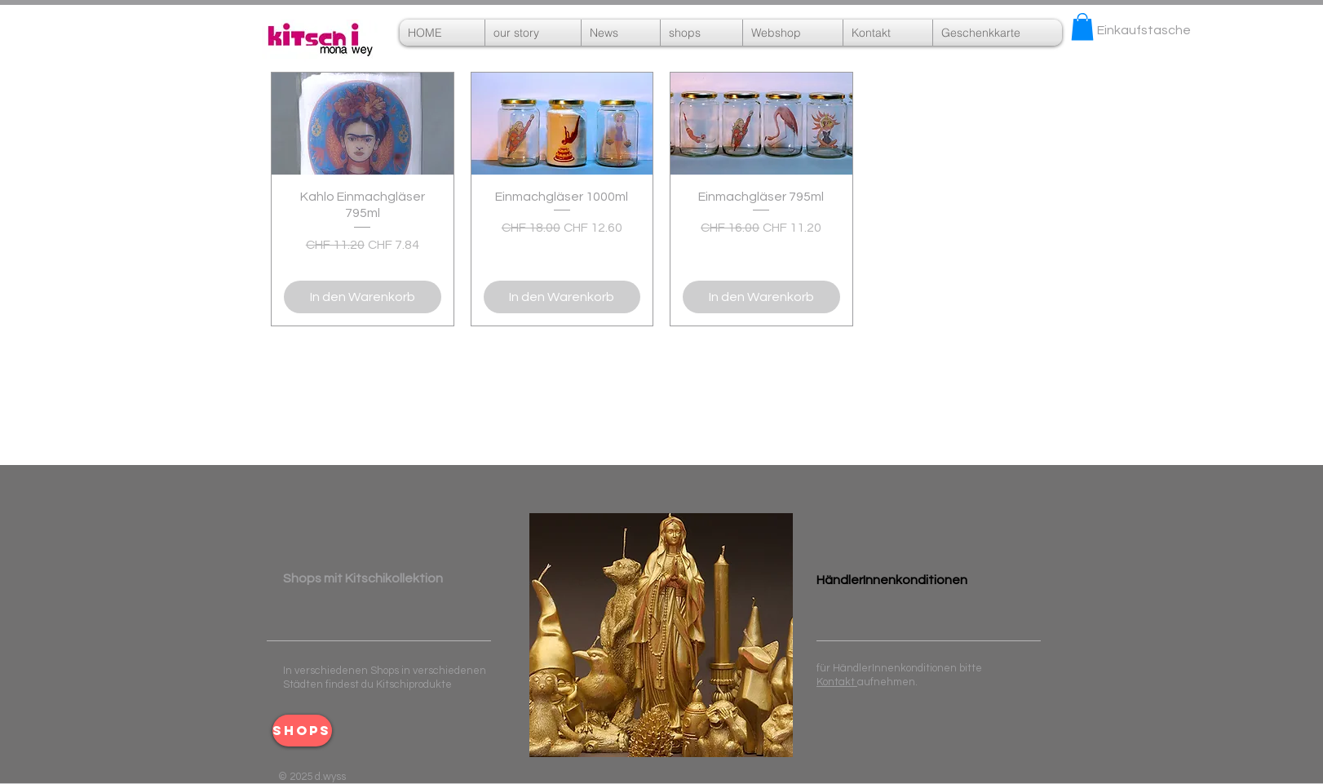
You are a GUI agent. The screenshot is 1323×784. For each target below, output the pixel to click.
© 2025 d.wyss (312, 776)
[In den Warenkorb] (362, 297)
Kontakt (836, 682)
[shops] (302, 730)
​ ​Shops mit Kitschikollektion (363, 578)
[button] (793, 33)
